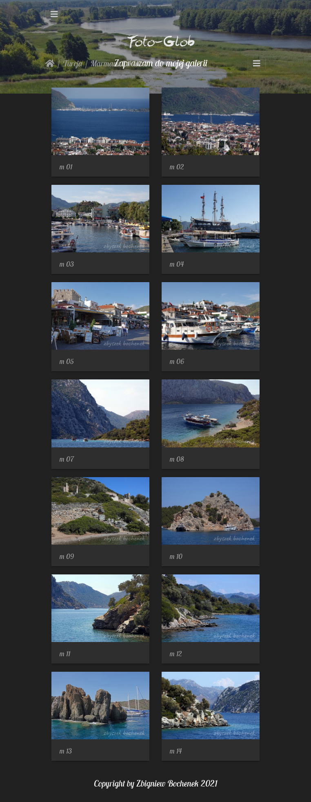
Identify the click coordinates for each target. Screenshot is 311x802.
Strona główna (50, 63)
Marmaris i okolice (118, 63)
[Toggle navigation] (54, 14)
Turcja (72, 63)
